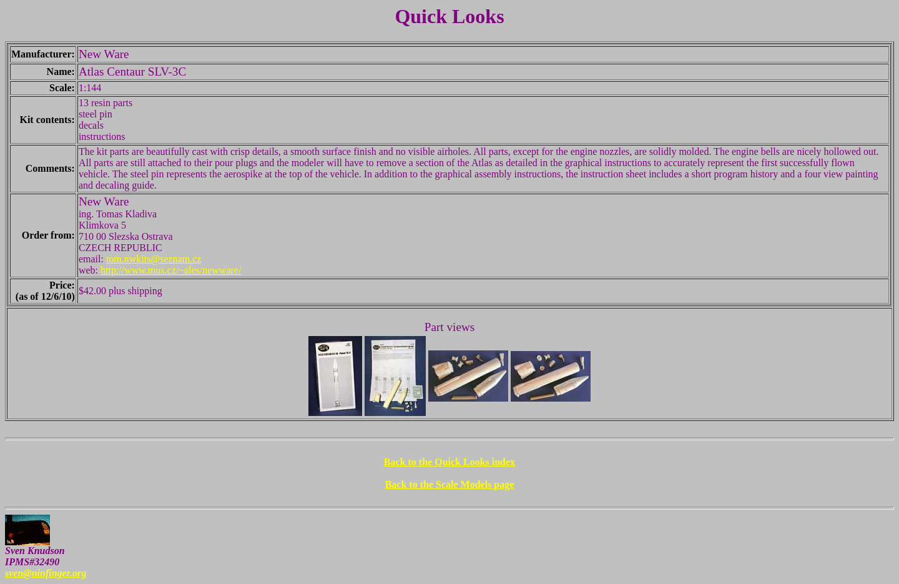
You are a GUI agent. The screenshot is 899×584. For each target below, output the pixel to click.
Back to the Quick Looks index (449, 462)
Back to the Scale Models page (449, 484)
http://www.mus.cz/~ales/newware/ (171, 270)
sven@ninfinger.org (45, 573)
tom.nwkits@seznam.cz (153, 259)
